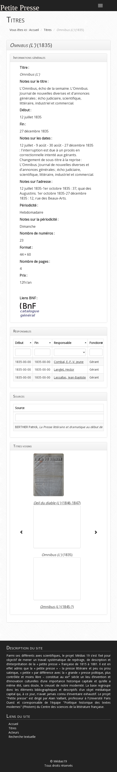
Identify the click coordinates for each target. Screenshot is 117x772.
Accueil (34, 30)
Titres (48, 30)
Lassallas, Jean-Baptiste (70, 377)
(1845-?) (57, 606)
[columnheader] (23, 343)
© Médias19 (58, 761)
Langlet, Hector (64, 369)
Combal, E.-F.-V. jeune (69, 362)
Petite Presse (19, 7)
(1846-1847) (57, 502)
